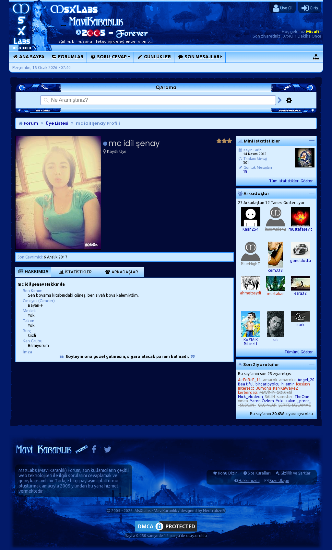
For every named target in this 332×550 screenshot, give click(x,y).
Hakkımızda (249, 480)
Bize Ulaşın (279, 480)
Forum (28, 123)
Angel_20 (306, 380)
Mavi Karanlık (52, 470)
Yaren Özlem (262, 401)
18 (245, 171)
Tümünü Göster (298, 352)
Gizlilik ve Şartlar (295, 473)
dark (300, 325)
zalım (290, 401)
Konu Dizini (228, 473)
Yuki (279, 401)
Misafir (313, 31)
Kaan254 (250, 229)
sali (276, 340)
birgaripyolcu (267, 384)
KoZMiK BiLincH (250, 342)
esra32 (300, 293)
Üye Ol (282, 8)
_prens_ (304, 401)
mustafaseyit (300, 229)
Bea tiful (246, 384)
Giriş (310, 8)
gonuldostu (300, 260)
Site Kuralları (259, 473)
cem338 (275, 270)
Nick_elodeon (250, 397)
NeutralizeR (214, 511)
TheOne (301, 397)
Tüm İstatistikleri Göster (291, 181)
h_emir (287, 384)
